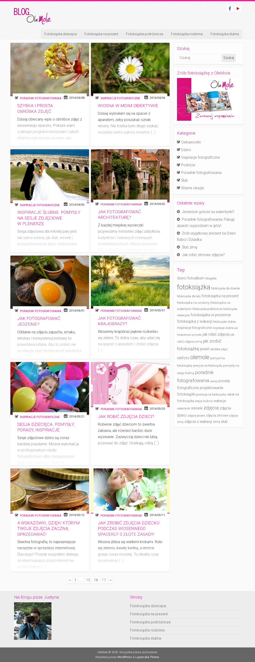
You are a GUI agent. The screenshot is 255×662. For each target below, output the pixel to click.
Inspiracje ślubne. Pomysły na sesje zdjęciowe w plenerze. (48, 218)
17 (104, 580)
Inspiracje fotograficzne (120, 98)
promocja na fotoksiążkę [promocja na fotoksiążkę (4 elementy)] (211, 394)
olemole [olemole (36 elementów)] (199, 357)
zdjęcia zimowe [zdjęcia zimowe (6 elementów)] (217, 416)
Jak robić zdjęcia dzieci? (126, 416)
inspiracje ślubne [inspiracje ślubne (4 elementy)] (223, 328)
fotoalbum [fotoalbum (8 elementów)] (195, 278)
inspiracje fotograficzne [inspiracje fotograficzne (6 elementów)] (194, 328)
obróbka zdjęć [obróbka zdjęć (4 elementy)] (219, 349)
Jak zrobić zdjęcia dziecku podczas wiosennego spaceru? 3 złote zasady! (128, 528)
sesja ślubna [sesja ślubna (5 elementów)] (204, 401)
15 (88, 580)
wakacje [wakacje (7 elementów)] (219, 401)
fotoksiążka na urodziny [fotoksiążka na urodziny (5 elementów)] (193, 302)
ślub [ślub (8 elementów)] (224, 421)
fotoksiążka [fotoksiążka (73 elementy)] (193, 287)
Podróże (188, 165)
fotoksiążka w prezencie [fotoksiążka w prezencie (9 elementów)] (211, 315)
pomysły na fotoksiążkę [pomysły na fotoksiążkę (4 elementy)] (207, 365)
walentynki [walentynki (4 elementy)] (183, 408)
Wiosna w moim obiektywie (128, 105)
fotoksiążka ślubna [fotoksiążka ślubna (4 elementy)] (224, 321)
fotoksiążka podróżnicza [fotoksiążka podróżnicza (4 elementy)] (207, 309)
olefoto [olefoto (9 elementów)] (183, 358)
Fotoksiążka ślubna (224, 34)
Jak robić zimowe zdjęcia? (203, 255)
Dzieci (186, 150)
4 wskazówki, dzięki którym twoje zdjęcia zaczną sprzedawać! (48, 528)
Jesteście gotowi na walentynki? (208, 212)
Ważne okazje (192, 188)
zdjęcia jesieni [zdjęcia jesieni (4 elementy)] (196, 415)
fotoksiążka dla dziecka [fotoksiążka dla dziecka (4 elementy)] (225, 288)
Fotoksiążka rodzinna (187, 34)
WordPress (124, 657)
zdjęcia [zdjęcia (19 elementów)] (211, 408)
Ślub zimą (189, 247)
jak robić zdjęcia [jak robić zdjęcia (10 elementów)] (216, 334)
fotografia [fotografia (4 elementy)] (210, 278)
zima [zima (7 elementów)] (216, 422)
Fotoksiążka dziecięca (60, 34)
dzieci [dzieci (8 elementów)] (181, 278)
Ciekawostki (191, 142)
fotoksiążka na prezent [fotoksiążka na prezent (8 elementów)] (220, 296)
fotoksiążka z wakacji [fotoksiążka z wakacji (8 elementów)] (194, 321)
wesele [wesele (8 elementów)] (197, 408)
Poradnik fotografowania (40, 98)
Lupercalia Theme (147, 657)
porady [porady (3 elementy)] (214, 381)
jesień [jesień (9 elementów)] (205, 349)
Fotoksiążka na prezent (101, 34)
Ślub (184, 180)
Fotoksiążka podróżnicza (144, 34)
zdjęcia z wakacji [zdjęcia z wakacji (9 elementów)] (198, 421)
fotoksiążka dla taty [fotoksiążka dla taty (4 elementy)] (189, 296)
